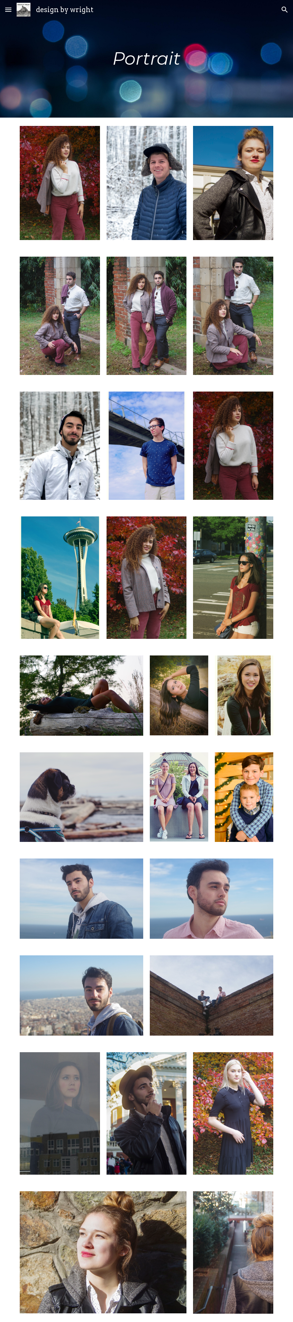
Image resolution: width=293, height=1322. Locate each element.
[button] (8, 9)
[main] (146, 59)
